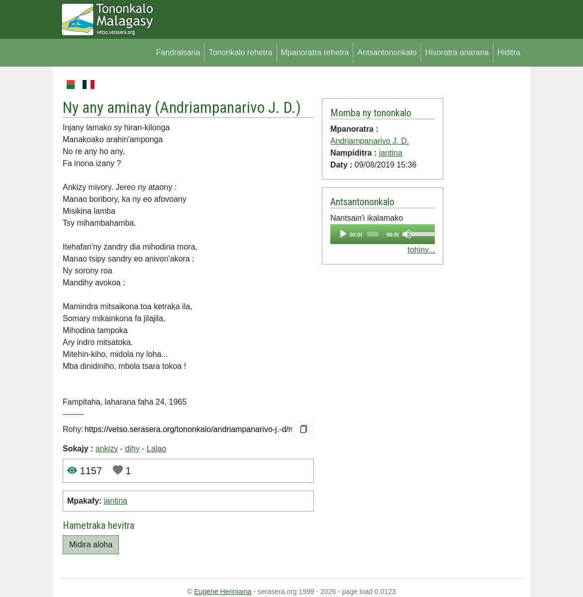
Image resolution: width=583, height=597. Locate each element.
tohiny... (421, 250)
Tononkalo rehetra (240, 52)
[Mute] (407, 234)
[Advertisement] (483, 228)
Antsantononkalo (386, 52)
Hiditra (508, 52)
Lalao (156, 448)
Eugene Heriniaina (222, 592)
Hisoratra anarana (457, 52)
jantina (115, 501)
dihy (132, 448)
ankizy (107, 448)
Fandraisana (178, 52)
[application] (382, 234)
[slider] (373, 234)
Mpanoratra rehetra (315, 52)
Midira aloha (90, 544)
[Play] (343, 234)
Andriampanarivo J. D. (228, 107)
